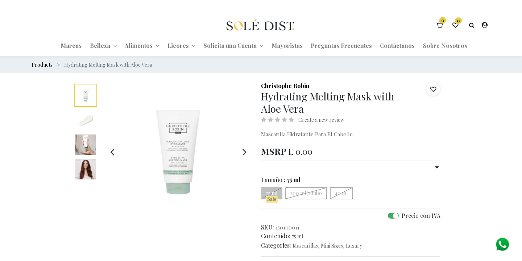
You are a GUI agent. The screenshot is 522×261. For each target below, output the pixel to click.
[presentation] (112, 152)
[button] (433, 89)
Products (42, 64)
